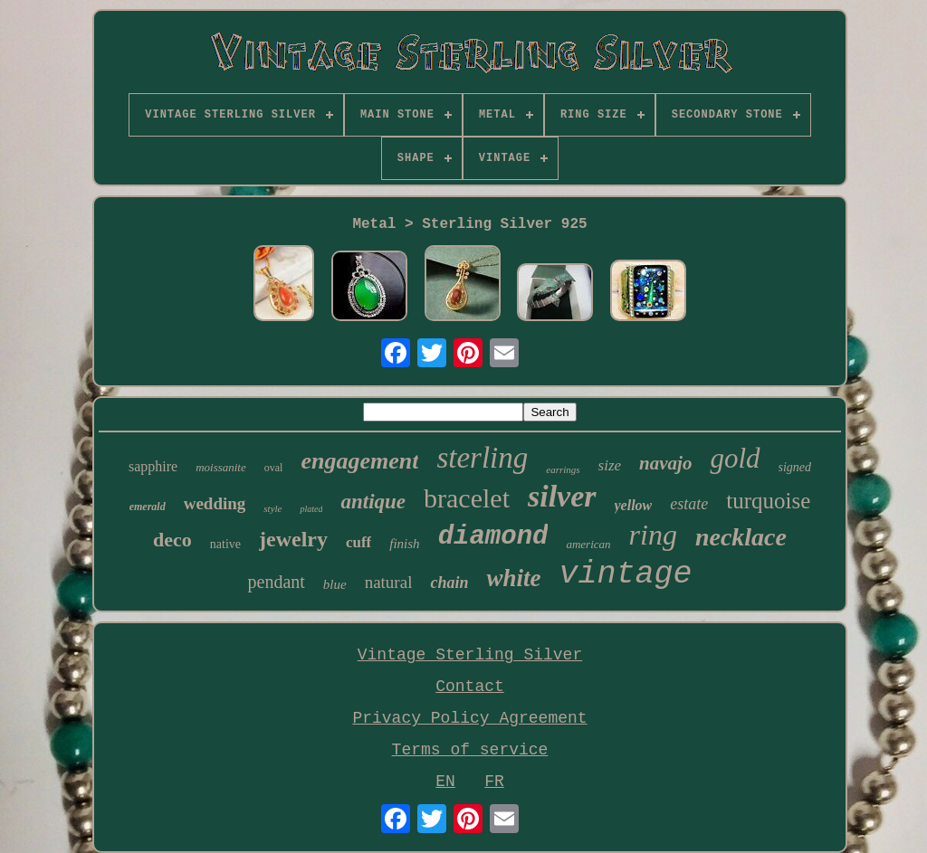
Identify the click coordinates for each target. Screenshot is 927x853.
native (225, 544)
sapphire (153, 466)
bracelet (467, 498)
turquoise (768, 500)
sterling (482, 457)
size (610, 465)
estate (689, 504)
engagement (359, 461)
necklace (741, 537)
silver (562, 496)
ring (653, 534)
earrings (562, 469)
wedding (215, 503)
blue (335, 584)
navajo (665, 463)
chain (449, 582)
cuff (358, 542)
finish (404, 543)
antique (373, 501)
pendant (276, 582)
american (588, 544)
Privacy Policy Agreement (469, 718)
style (272, 508)
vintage (625, 574)
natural (389, 582)
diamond (493, 537)
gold (735, 458)
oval (273, 467)
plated (311, 509)
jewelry (293, 539)
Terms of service (470, 750)
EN (445, 781)
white (513, 578)
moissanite (221, 467)
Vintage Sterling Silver (470, 655)
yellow (634, 505)
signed (795, 467)
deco (172, 539)
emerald (147, 506)
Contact (469, 687)
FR (494, 781)
